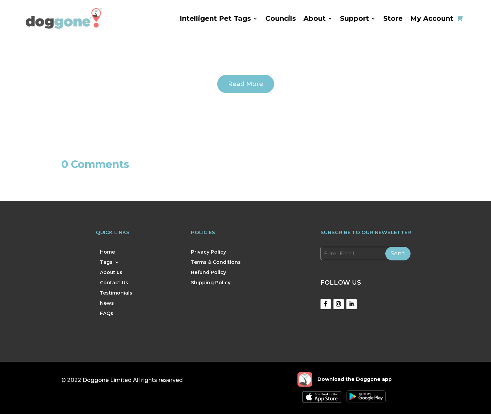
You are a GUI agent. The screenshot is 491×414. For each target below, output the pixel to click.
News (107, 303)
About (314, 18)
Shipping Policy (210, 283)
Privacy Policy (208, 252)
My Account (431, 18)
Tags (106, 262)
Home (107, 252)
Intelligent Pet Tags (215, 18)
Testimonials (116, 293)
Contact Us (114, 283)
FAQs (106, 313)
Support (354, 18)
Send (398, 253)
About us (111, 272)
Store (393, 18)
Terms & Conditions (216, 262)
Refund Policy (208, 272)
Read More (245, 84)
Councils (280, 18)
